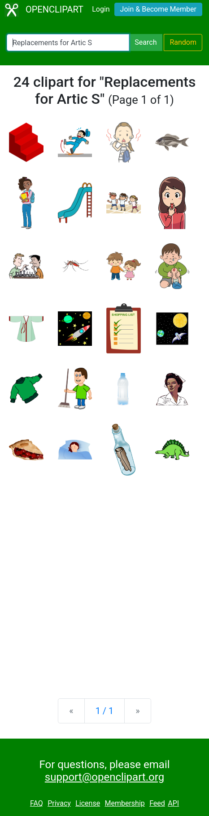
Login (100, 9)
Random (183, 42)
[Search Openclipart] (68, 42)
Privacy (59, 803)
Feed (157, 803)
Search (146, 42)
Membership (124, 803)
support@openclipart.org (104, 777)
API (173, 803)
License (87, 803)
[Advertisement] (104, 580)
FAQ (36, 803)
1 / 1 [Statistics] (105, 711)
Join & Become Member (158, 9)
